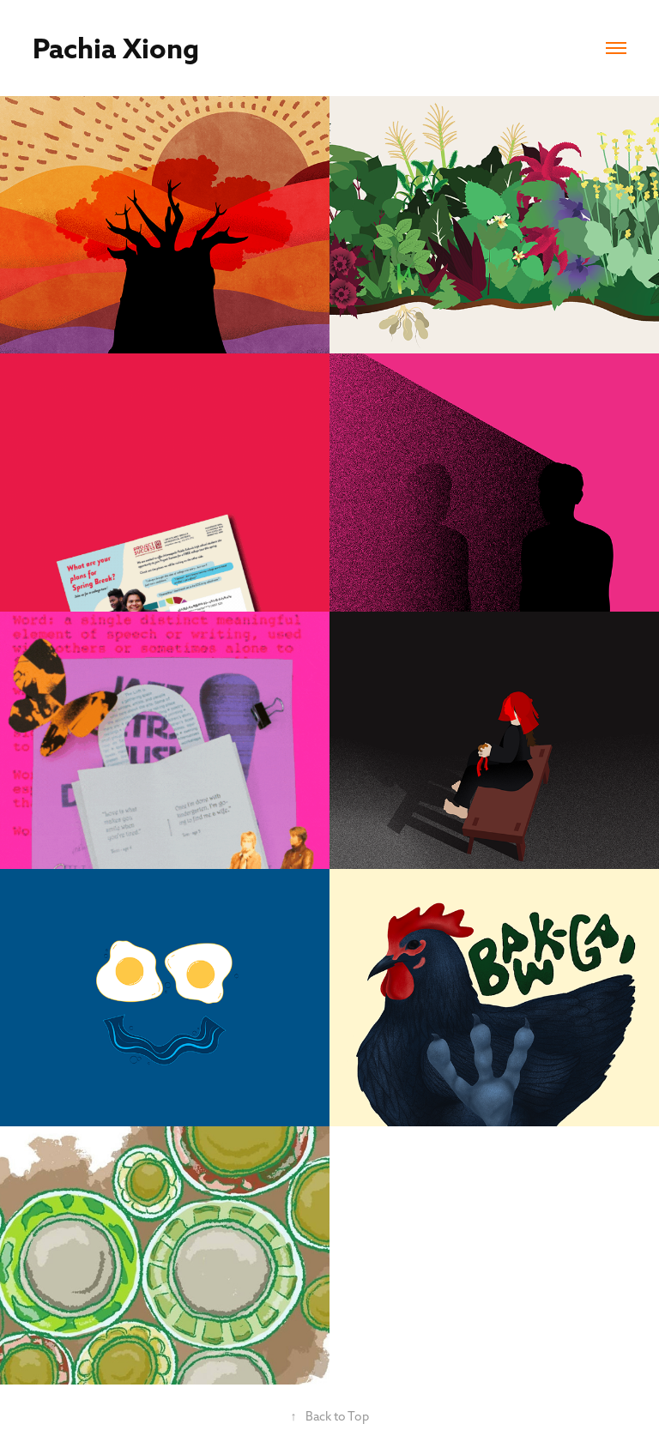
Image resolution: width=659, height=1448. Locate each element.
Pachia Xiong (116, 48)
